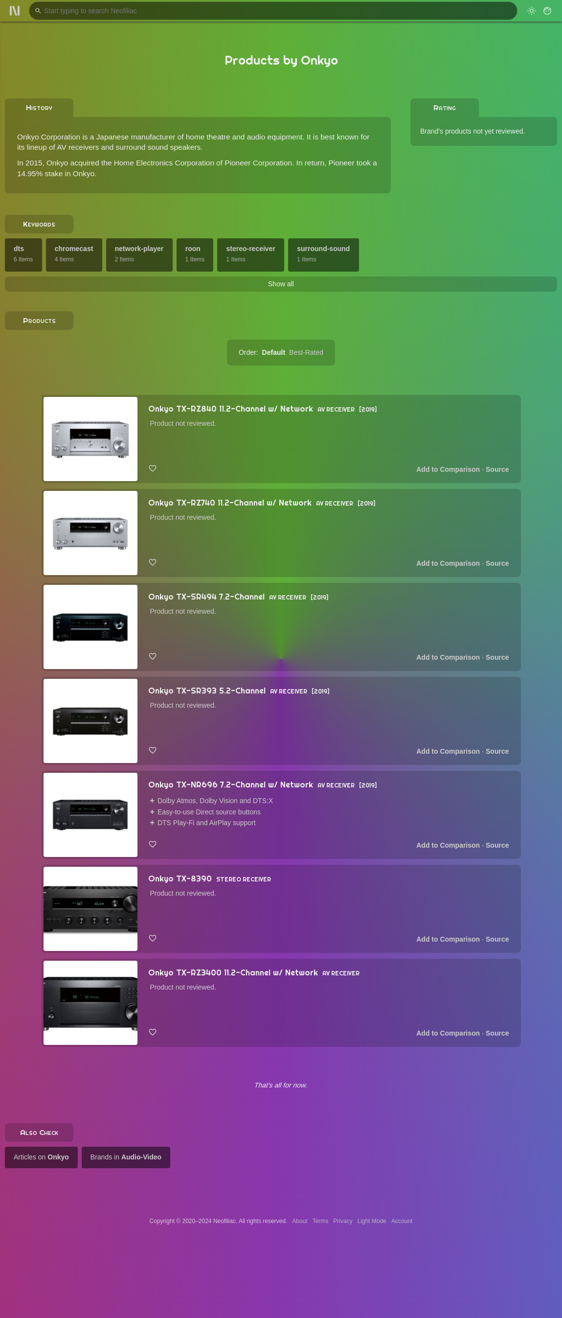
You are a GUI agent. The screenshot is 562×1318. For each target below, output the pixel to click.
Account (401, 1221)
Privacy (342, 1221)
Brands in (125, 1157)
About (299, 1221)
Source (497, 469)
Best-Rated (306, 352)
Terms (321, 1221)
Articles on (41, 1157)
